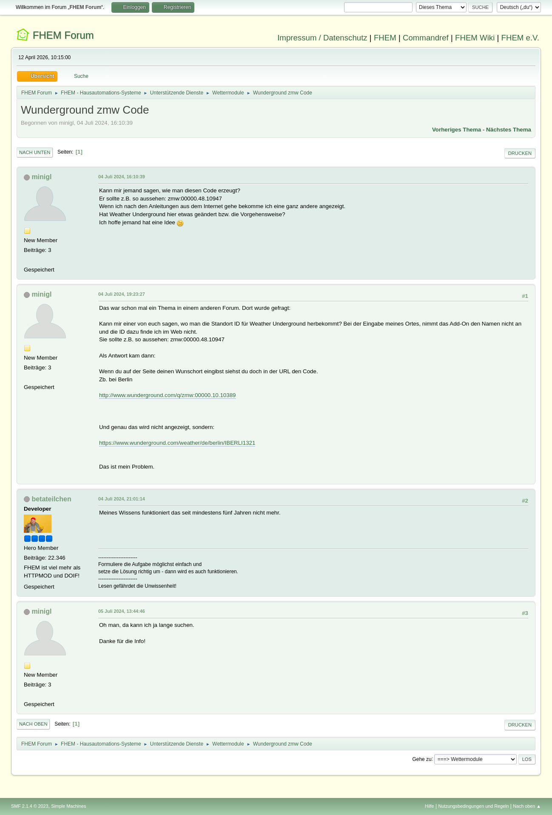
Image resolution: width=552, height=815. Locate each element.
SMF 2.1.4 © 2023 (29, 806)
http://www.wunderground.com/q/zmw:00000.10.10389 (167, 395)
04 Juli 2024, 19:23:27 (121, 294)
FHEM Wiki (475, 37)
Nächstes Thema (508, 129)
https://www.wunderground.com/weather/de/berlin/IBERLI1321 (177, 443)
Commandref (426, 37)
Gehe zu (421, 759)
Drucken (520, 153)
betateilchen (51, 499)
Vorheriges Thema (456, 129)
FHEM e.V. (520, 37)
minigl (41, 176)
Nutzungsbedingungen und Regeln (473, 806)
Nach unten (34, 152)
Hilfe (429, 806)
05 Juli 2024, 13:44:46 (121, 611)
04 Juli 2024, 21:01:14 (121, 498)
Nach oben (33, 723)
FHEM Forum (63, 35)
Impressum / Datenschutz (322, 37)
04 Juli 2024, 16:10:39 (121, 176)
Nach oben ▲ (527, 806)
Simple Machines (68, 806)
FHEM (385, 37)
